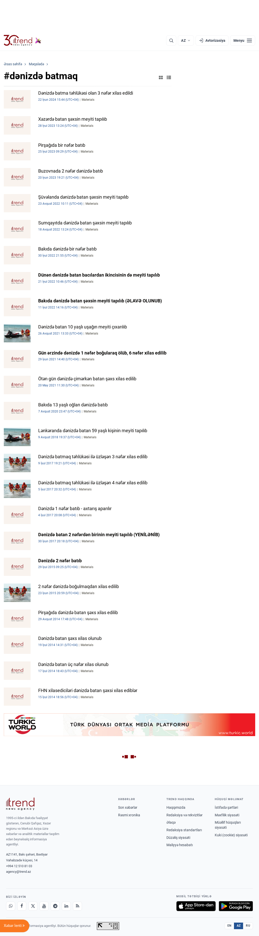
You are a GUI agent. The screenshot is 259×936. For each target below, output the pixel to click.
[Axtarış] (171, 40)
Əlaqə (171, 822)
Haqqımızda (175, 807)
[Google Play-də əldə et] (236, 906)
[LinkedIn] (66, 906)
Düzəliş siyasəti (178, 838)
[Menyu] (242, 40)
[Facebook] (21, 906)
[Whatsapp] (10, 906)
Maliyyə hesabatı (179, 845)
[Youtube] (44, 906)
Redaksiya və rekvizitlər (184, 815)
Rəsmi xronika (129, 815)
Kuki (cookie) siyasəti (231, 835)
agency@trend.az (18, 871)
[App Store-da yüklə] (196, 906)
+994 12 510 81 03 (19, 866)
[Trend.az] (22, 40)
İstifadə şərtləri (226, 807)
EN (229, 925)
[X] (32, 906)
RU (248, 925)
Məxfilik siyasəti (227, 815)
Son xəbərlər (127, 807)
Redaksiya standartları (184, 830)
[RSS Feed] (77, 906)
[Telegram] (55, 906)
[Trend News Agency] (20, 804)
